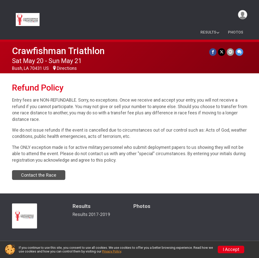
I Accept (231, 249)
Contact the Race (38, 175)
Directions (67, 68)
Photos (235, 32)
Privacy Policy (111, 251)
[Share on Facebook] (212, 52)
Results (208, 32)
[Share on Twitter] (221, 52)
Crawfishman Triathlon (58, 51)
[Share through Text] (239, 52)
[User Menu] (242, 14)
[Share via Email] (230, 52)
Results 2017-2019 (91, 214)
